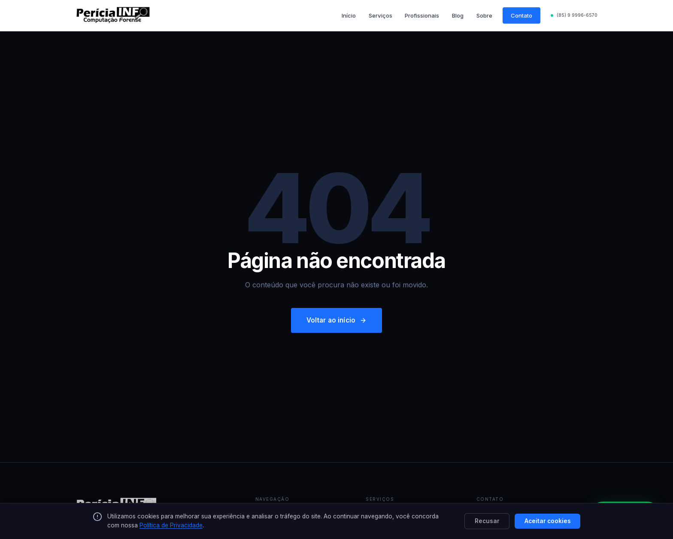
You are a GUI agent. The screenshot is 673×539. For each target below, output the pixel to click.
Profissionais (422, 15)
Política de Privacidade (171, 525)
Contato (521, 15)
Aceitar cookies (547, 521)
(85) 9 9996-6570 (577, 15)
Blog (458, 15)
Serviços (380, 15)
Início (349, 15)
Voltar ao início (336, 320)
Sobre (484, 15)
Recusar (487, 521)
